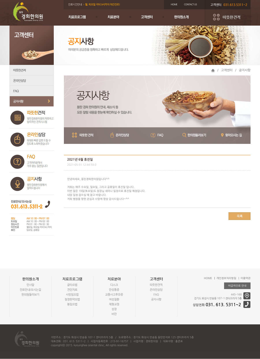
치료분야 (116, 17)
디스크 (114, 284)
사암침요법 (72, 294)
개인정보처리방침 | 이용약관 (233, 278)
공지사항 (31, 101)
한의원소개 (187, 17)
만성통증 (114, 289)
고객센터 (151, 17)
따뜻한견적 (31, 70)
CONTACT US (190, 4)
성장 (114, 309)
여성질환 (114, 299)
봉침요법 (72, 304)
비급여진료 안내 (237, 285)
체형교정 (114, 304)
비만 (114, 314)
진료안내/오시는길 (30, 289)
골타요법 (72, 284)
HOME (174, 4)
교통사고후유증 (114, 294)
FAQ (31, 91)
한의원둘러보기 (30, 294)
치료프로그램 (81, 17)
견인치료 (72, 289)
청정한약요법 (72, 299)
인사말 (30, 284)
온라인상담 (31, 80)
